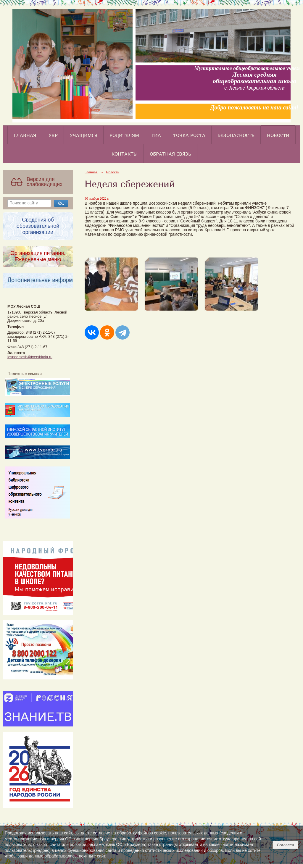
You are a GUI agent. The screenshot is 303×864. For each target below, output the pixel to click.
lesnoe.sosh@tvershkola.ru (29, 357)
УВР (53, 135)
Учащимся (83, 135)
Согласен (285, 845)
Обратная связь (170, 154)
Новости (278, 135)
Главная (25, 135)
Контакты (125, 154)
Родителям (124, 135)
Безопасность (235, 135)
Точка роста (189, 135)
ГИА (156, 135)
